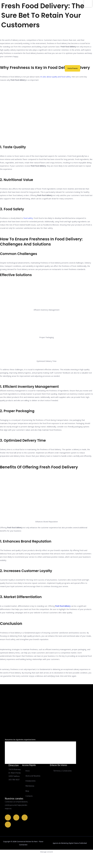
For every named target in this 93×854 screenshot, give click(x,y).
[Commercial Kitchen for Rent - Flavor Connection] (5, 12)
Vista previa (73, 67)
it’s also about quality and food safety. (55, 76)
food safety (28, 218)
